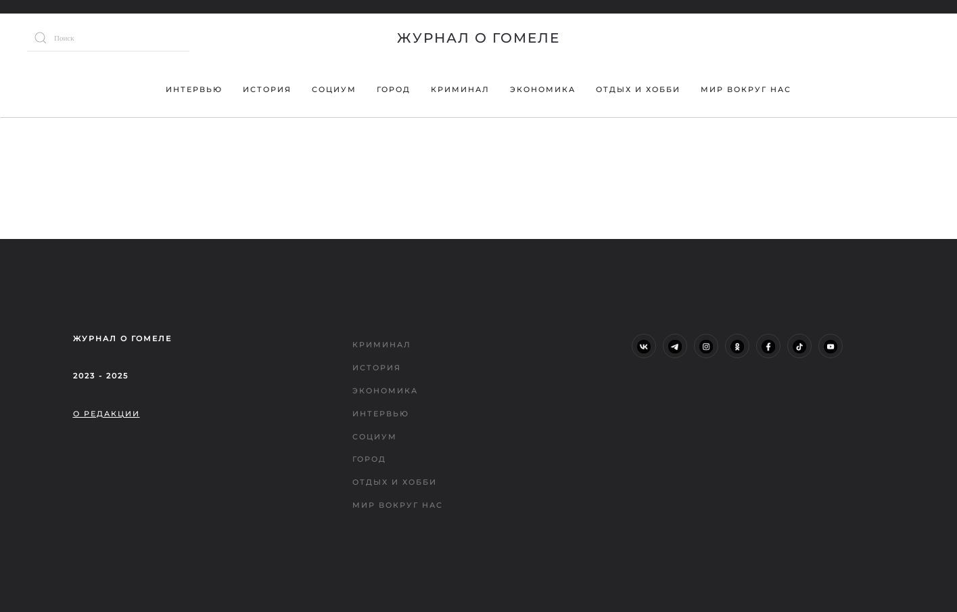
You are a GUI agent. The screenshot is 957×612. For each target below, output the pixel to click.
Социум (334, 89)
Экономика (543, 89)
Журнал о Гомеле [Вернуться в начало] (478, 38)
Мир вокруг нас (746, 89)
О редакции (106, 413)
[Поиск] (108, 37)
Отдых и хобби (638, 89)
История (267, 89)
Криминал (460, 89)
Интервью (194, 89)
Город (394, 89)
